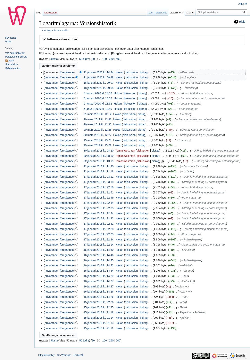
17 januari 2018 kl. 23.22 (98, 176)
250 (111, 58)
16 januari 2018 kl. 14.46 (98, 255)
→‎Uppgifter (188, 77)
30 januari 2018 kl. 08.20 (98, 150)
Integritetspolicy (46, 355)
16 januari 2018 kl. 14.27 (98, 281)
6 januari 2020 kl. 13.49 (98, 108)
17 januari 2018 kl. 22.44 (98, 202)
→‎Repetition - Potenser (191, 312)
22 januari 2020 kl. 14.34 (98, 72)
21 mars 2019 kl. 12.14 (97, 114)
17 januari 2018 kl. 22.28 (98, 229)
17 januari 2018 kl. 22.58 (98, 187)
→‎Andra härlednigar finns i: (195, 93)
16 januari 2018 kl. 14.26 (98, 291)
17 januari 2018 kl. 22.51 (98, 192)
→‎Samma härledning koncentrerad (199, 82)
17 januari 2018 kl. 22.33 (98, 218)
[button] (142, 39)
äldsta (54, 58)
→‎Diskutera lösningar (194, 166)
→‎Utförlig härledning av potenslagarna (200, 135)
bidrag (144, 72)
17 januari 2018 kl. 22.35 (98, 208)
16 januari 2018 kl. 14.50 (98, 249)
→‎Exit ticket (183, 140)
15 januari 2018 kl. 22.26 (98, 302)
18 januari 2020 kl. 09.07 (98, 82)
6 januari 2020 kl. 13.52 (98, 98)
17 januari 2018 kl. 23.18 (98, 182)
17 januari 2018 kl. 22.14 (98, 244)
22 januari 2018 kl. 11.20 (98, 166)
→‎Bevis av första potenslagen (195, 129)
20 (93, 58)
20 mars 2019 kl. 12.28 (97, 129)
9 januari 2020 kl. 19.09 (98, 93)
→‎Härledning (189, 88)
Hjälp (242, 21)
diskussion (131, 72)
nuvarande (51, 77)
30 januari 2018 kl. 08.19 (98, 155)
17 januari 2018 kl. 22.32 (98, 223)
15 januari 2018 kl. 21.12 (98, 328)
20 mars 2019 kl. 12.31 (97, 119)
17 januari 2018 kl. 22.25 (98, 234)
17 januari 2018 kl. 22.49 (98, 197)
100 (104, 58)
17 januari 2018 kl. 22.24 (98, 239)
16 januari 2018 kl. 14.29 (98, 276)
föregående (67, 72)
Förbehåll (78, 355)
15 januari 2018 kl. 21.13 (98, 323)
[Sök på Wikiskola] (222, 12)
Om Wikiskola (64, 355)
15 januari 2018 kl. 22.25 (98, 307)
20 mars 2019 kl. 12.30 (97, 124)
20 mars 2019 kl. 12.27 (97, 135)
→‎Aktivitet (187, 171)
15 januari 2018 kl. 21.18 (98, 312)
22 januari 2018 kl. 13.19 (98, 161)
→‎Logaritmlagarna (189, 103)
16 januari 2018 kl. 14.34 (98, 270)
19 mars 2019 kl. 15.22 (97, 145)
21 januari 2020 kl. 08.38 (98, 77)
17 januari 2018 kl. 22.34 (98, 213)
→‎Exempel (186, 72)
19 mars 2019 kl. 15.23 (97, 140)
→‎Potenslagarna (186, 108)
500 (118, 58)
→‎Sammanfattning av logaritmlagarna (201, 98)
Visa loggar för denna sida (55, 30)
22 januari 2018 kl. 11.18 (98, 171)
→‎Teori (183, 276)
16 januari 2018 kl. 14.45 (98, 260)
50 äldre (84, 58)
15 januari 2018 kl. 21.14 (98, 317)
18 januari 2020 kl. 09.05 (98, 88)
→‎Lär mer (187, 270)
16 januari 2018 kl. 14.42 (98, 265)
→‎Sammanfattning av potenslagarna (198, 119)
